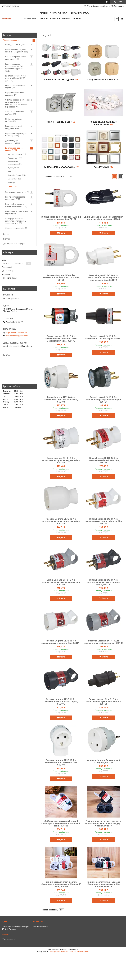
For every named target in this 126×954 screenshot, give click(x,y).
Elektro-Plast (12, 179)
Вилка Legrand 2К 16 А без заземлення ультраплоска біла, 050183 (61, 399)
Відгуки (6, 239)
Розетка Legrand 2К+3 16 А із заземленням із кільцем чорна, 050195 (61, 701)
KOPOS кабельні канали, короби (15, 86)
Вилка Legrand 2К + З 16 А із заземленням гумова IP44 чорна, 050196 (103, 701)
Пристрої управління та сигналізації (15, 198)
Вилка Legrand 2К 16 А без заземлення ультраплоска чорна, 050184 (103, 399)
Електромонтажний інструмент (13, 127)
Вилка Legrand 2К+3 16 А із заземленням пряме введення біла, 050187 (61, 460)
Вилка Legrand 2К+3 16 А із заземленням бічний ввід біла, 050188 (103, 460)
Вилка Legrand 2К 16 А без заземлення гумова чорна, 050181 (103, 337)
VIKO (9, 171)
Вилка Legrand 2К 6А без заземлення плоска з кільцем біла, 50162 (61, 218)
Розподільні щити (12, 45)
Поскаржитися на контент (59, 951)
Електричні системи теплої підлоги (16, 212)
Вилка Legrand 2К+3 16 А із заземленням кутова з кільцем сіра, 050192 (61, 582)
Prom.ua (75, 949)
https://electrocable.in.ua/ (16, 333)
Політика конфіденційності (79, 951)
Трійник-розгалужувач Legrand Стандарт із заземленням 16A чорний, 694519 (103, 884)
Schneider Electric (14, 175)
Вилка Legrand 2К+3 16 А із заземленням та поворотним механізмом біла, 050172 (103, 277)
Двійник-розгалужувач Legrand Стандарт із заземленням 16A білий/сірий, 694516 (61, 823)
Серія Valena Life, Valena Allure (59, 167)
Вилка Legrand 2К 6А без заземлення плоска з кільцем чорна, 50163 (103, 218)
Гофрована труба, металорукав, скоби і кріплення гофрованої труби (14, 67)
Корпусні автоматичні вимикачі (14, 94)
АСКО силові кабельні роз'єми (14, 113)
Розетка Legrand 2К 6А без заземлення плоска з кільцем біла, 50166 (61, 277)
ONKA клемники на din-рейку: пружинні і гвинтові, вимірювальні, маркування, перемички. (17, 103)
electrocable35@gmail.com (17, 336)
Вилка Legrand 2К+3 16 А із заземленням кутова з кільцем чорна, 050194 (103, 582)
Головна (44, 13)
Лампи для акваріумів (14, 228)
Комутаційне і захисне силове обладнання (14, 205)
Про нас (66, 19)
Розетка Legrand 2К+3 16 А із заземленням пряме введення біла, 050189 (61, 521)
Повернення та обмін (50, 19)
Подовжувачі (13, 158)
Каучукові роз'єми (15, 154)
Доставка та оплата (80, 13)
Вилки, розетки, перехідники (59, 80)
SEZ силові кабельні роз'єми (13, 120)
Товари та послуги (59, 13)
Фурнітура (12, 168)
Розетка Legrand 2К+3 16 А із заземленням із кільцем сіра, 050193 (103, 642)
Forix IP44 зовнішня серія (59, 122)
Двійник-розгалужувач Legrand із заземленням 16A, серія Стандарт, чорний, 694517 (103, 823)
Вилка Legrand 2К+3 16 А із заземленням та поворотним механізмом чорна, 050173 (61, 338)
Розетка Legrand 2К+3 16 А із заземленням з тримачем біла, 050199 (61, 762)
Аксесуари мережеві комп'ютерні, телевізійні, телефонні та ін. (15, 221)
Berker (10, 183)
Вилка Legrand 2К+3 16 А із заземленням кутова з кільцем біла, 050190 (103, 521)
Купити (62, 233)
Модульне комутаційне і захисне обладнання (15, 50)
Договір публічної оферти (14, 244)
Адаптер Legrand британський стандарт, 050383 (103, 761)
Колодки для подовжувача (13, 163)
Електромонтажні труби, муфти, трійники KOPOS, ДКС (15, 78)
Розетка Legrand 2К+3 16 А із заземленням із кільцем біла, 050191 (61, 642)
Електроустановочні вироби (13, 149)
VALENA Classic (101, 167)
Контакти (77, 19)
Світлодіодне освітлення (15, 192)
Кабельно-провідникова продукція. (15, 58)
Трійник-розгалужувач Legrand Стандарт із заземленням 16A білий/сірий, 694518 (61, 884)
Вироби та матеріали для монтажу (15, 134)
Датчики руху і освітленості (11, 142)
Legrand (11, 186)
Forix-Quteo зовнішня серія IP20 (102, 80)
